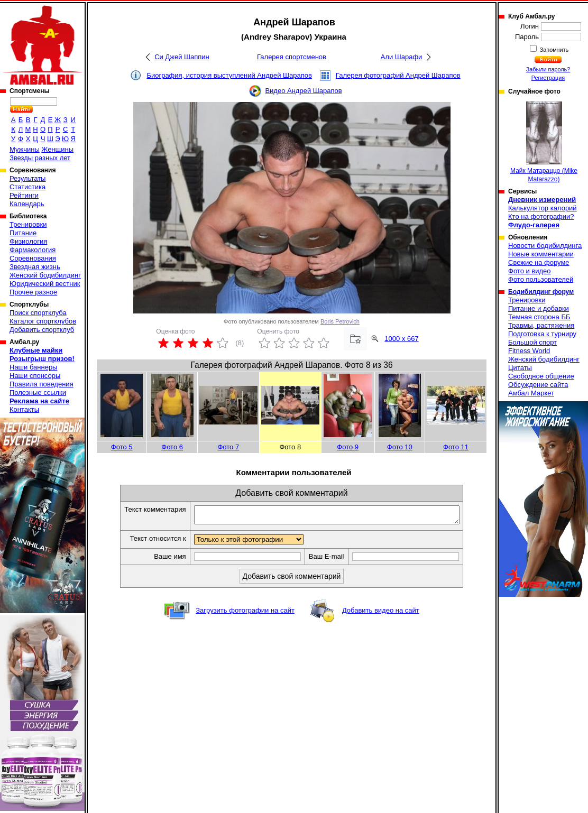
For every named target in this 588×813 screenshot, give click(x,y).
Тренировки (28, 224)
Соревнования (33, 258)
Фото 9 (348, 447)
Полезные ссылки (38, 392)
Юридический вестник (45, 284)
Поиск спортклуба (38, 313)
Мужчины (25, 149)
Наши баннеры (33, 367)
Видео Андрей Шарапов (303, 91)
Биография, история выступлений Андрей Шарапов (228, 75)
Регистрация (548, 78)
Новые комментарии (541, 254)
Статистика (27, 187)
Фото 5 (122, 447)
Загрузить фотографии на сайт (245, 613)
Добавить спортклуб (42, 330)
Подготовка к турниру (542, 334)
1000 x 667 (401, 339)
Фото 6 (172, 447)
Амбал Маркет (531, 393)
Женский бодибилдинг (45, 275)
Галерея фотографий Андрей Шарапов (398, 75)
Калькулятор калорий (542, 208)
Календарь (27, 204)
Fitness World (529, 351)
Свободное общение (541, 376)
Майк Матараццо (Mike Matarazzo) (543, 142)
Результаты (27, 178)
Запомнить (553, 50)
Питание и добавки (538, 308)
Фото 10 (399, 447)
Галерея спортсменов (291, 57)
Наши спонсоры (35, 376)
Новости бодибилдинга (545, 246)
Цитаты (520, 368)
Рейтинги (24, 195)
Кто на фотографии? (541, 216)
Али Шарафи (401, 57)
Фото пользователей (540, 279)
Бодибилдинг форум (541, 291)
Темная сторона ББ (539, 317)
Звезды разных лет (40, 158)
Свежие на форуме (538, 262)
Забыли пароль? (548, 69)
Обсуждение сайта (538, 385)
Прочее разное (33, 292)
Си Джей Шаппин (181, 57)
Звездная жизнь (35, 267)
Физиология (28, 241)
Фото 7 (228, 447)
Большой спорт (532, 342)
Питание (23, 233)
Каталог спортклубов (43, 321)
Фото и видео (529, 271)
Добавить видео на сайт (380, 613)
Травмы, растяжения (541, 325)
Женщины (57, 149)
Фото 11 (455, 447)
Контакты (24, 409)
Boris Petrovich (340, 321)
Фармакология (33, 250)
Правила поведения (42, 384)
